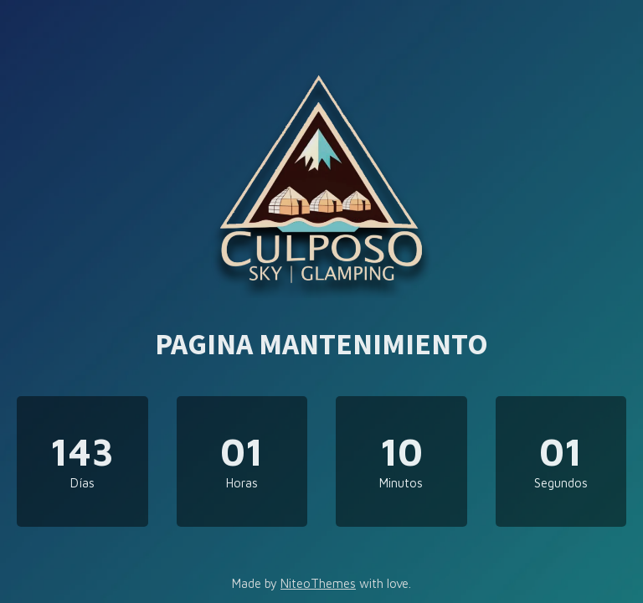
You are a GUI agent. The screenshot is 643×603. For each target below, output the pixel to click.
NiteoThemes (318, 583)
